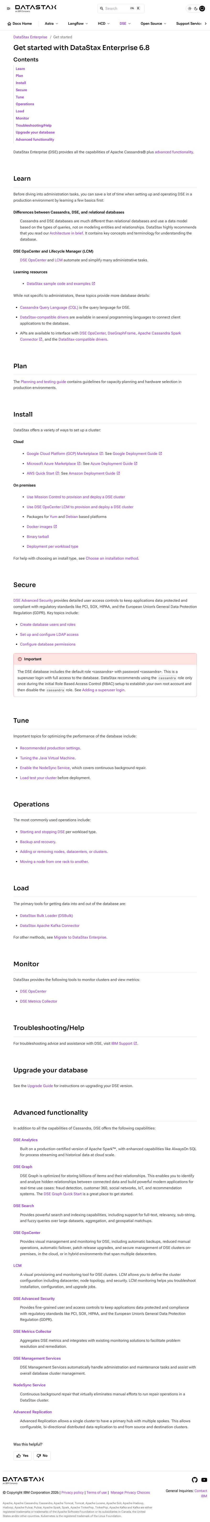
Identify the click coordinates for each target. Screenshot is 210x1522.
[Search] (121, 8)
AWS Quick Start (40, 473)
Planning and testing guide (43, 381)
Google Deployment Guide (135, 453)
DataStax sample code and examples (59, 283)
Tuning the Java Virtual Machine (47, 758)
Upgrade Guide (40, 1086)
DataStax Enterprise (30, 37)
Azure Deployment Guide (112, 463)
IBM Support (121, 1043)
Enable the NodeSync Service (45, 768)
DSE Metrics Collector (38, 1001)
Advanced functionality (35, 140)
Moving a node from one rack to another (54, 861)
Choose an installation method (112, 558)
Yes (22, 1456)
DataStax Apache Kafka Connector (49, 925)
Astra (52, 23)
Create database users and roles (47, 624)
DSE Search (23, 1206)
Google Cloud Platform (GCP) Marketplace (62, 453)
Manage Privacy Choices (130, 1493)
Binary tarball (38, 536)
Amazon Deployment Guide (92, 473)
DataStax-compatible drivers (44, 317)
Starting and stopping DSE (42, 832)
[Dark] (196, 8)
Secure (21, 90)
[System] (202, 8)
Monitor (22, 118)
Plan (19, 76)
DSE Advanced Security (33, 600)
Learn (20, 69)
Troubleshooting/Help (34, 126)
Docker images (39, 526)
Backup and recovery (37, 842)
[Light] (190, 8)
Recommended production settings (50, 748)
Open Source (154, 23)
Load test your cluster (38, 778)
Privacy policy (72, 1493)
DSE (126, 23)
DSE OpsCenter (33, 260)
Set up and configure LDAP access (49, 634)
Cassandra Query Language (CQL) (49, 307)
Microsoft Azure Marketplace (51, 463)
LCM (59, 260)
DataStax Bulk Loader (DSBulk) (46, 915)
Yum (53, 516)
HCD (104, 23)
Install (21, 83)
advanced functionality (174, 152)
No (42, 1456)
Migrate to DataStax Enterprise (80, 937)
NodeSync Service (29, 1385)
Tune (20, 97)
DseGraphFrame (122, 333)
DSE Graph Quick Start (63, 1194)
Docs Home (19, 23)
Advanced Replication (32, 1412)
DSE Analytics (25, 1140)
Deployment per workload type (52, 546)
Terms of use (96, 1493)
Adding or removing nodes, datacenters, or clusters (63, 851)
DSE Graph (22, 1166)
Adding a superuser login (103, 690)
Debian (72, 516)
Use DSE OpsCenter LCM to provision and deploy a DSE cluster (80, 507)
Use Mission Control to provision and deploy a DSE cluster (76, 497)
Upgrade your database (35, 132)
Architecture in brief (66, 233)
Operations (25, 104)
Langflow (78, 23)
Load (20, 111)
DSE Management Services (37, 1358)
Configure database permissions (47, 644)
